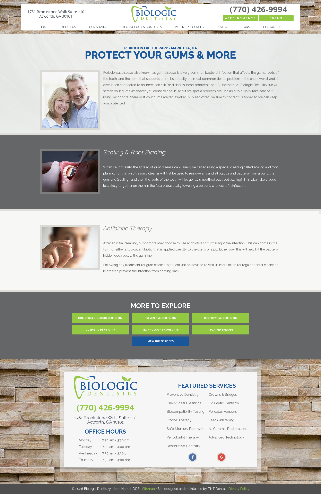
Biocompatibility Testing (185, 411)
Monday (85, 440)
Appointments (240, 18)
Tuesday (85, 447)
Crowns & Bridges (223, 394)
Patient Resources (189, 27)
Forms (276, 18)
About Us (68, 27)
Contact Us (272, 27)
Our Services (99, 27)
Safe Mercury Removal (185, 429)
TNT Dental (217, 489)
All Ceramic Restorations (228, 429)
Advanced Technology (226, 437)
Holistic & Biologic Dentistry (100, 318)
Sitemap (148, 489)
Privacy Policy (238, 489)
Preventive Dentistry (160, 318)
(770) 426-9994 (258, 9)
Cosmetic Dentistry (100, 329)
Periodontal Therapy (183, 437)
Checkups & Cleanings (184, 403)
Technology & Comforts (142, 27)
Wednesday (88, 453)
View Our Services (161, 341)
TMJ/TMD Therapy (220, 329)
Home (44, 27)
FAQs (246, 27)
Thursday (86, 460)
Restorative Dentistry (220, 318)
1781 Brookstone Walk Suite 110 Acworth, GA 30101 (55, 14)
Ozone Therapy (179, 420)
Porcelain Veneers (223, 411)
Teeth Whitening (221, 420)
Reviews (223, 27)
